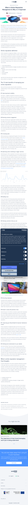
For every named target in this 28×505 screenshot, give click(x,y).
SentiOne (15, 503)
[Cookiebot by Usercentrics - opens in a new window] (22, 230)
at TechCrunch (20, 295)
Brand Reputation (14, 5)
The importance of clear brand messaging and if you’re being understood (13, 439)
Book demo (14, 462)
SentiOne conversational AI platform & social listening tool (14, 2)
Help (18, 476)
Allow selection (9, 270)
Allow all (9, 267)
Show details (21, 263)
